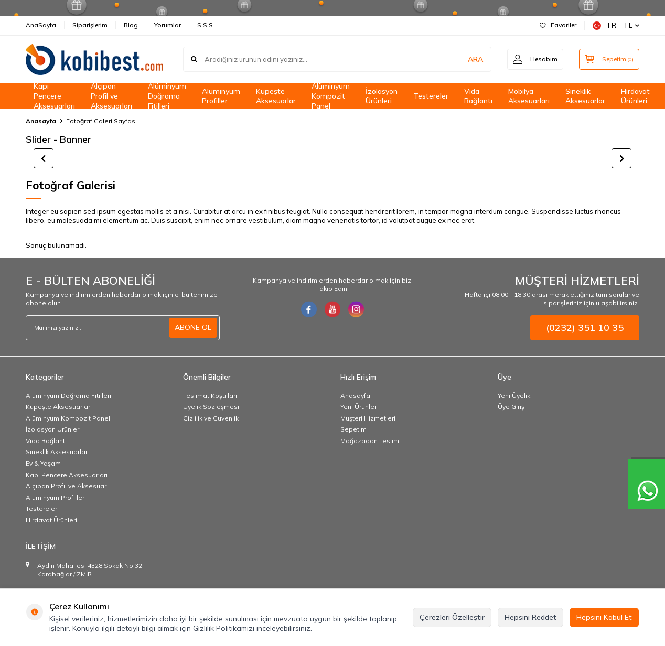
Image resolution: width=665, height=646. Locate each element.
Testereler (430, 96)
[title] (332, 158)
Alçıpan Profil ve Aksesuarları (111, 95)
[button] (43, 158)
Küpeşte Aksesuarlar (276, 96)
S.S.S (205, 25)
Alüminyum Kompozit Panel (331, 95)
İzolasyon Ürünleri (382, 96)
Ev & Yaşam (43, 463)
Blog (131, 25)
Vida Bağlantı (478, 96)
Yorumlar (167, 25)
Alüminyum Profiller (221, 96)
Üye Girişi (512, 407)
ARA (475, 59)
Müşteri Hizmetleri (367, 418)
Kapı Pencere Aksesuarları (54, 95)
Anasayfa (41, 121)
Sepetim (353, 429)
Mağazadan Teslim (369, 441)
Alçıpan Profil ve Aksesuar (66, 486)
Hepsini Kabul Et (604, 617)
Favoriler (558, 25)
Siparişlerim (90, 25)
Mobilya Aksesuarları (529, 96)
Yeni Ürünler (358, 407)
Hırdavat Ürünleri (635, 96)
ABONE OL (193, 327)
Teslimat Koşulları (210, 396)
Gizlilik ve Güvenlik (211, 418)
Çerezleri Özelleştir (452, 617)
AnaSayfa (41, 25)
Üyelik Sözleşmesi (211, 407)
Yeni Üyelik (514, 396)
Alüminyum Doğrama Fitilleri (167, 95)
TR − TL (616, 25)
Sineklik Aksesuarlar (585, 96)
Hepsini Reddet (530, 617)
